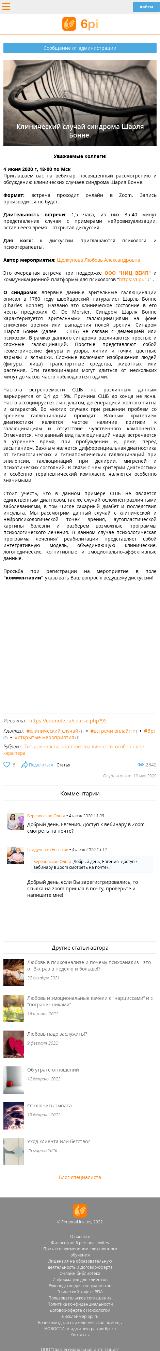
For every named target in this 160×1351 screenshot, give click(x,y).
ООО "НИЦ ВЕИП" (128, 273)
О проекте (80, 1236)
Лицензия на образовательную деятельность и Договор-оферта (80, 1264)
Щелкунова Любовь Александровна (98, 260)
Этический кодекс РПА (80, 1292)
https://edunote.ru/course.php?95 (68, 720)
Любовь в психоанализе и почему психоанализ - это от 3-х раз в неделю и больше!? (89, 965)
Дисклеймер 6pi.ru (80, 1316)
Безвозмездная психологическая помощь (80, 1322)
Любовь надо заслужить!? (57, 1034)
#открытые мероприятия (44, 737)
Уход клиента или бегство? (58, 1141)
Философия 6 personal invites (80, 1243)
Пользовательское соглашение (80, 1298)
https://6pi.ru (134, 279)
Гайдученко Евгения (47, 849)
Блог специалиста (80, 1177)
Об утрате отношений (53, 1069)
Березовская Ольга (46, 816)
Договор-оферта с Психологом (80, 1310)
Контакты (80, 1335)
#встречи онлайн (111, 731)
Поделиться (41, 765)
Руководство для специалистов (80, 1286)
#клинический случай (52, 731)
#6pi (149, 730)
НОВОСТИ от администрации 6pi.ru (80, 1329)
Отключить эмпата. (50, 1105)
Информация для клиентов (80, 1279)
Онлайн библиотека (80, 1273)
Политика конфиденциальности (80, 1304)
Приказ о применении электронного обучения (80, 1252)
